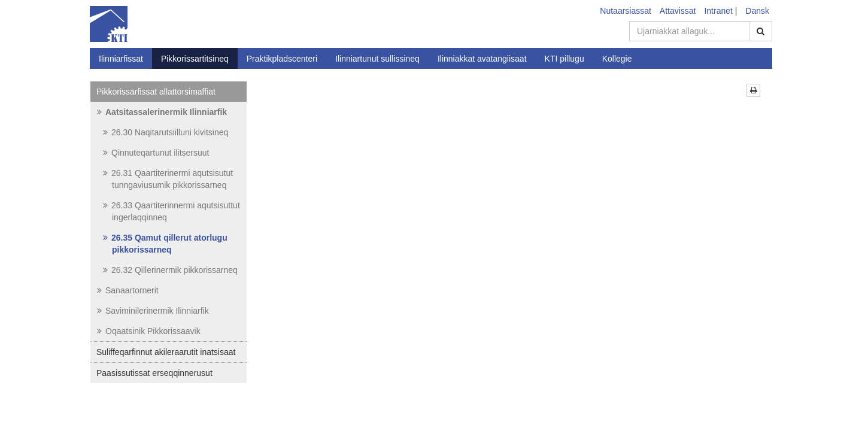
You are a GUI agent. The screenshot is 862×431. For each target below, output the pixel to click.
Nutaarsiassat (625, 11)
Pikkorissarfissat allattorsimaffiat (156, 91)
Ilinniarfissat (121, 58)
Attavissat (678, 11)
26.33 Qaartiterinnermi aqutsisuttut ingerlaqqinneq (171, 211)
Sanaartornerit (128, 290)
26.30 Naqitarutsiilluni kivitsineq (165, 132)
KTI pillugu (564, 58)
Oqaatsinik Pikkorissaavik (149, 331)
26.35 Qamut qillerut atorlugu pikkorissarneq (165, 243)
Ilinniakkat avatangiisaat (482, 58)
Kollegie (617, 58)
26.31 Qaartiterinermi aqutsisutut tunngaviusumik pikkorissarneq (168, 179)
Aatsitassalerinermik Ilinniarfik (162, 112)
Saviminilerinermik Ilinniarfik (153, 310)
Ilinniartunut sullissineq (377, 58)
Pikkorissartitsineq (195, 58)
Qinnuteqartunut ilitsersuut (156, 152)
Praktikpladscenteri (282, 58)
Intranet (718, 11)
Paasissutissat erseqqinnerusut (154, 373)
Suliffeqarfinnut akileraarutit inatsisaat (165, 352)
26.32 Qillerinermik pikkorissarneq (170, 270)
